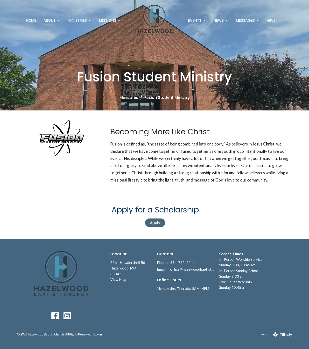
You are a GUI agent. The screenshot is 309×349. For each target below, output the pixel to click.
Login (98, 334)
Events (197, 20)
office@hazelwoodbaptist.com (192, 269)
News (221, 20)
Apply (155, 222)
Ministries (80, 20)
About (51, 20)
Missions (110, 20)
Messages (248, 20)
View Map (118, 279)
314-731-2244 (182, 262)
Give (271, 20)
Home (31, 20)
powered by (275, 334)
